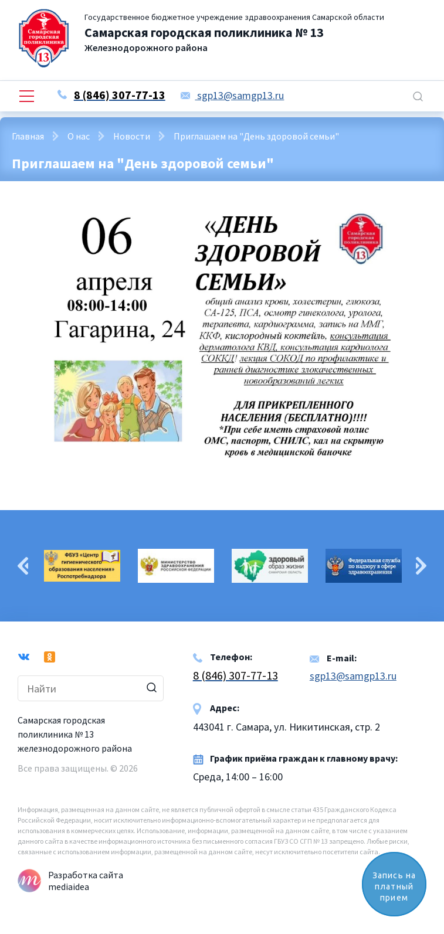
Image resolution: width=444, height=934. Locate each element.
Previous (23, 566)
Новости (131, 136)
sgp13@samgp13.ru (232, 95)
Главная (28, 136)
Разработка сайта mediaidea (85, 880)
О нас (78, 136)
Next (421, 566)
